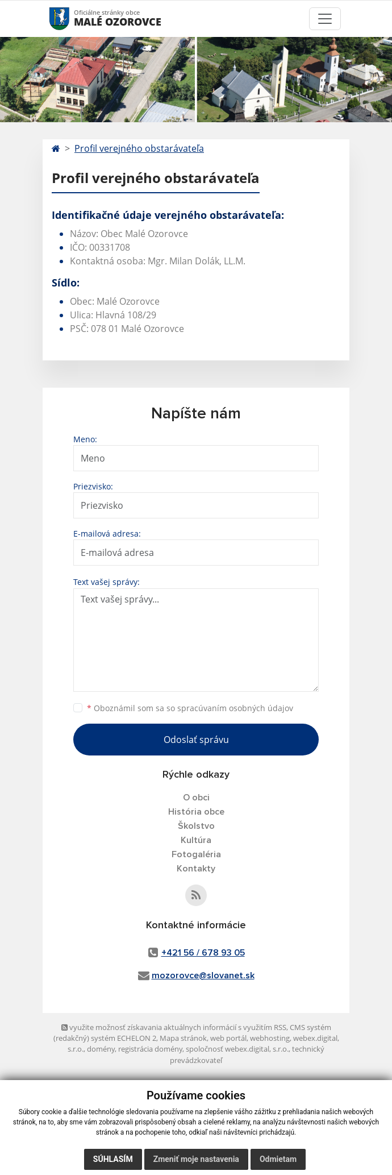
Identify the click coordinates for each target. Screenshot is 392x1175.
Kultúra (196, 840)
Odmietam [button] (278, 1159)
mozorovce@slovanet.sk (203, 975)
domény (101, 1049)
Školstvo (196, 826)
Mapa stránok (183, 1038)
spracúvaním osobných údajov (235, 708)
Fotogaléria (196, 854)
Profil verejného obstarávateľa (139, 148)
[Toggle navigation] (325, 18)
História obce (196, 811)
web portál (228, 1038)
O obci (196, 797)
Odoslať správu (196, 739)
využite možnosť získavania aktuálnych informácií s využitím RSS (173, 1027)
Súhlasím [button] (113, 1159)
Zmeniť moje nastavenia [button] (196, 1159)
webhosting (270, 1038)
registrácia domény (150, 1049)
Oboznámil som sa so (190, 708)
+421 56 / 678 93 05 (203, 952)
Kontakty (196, 868)
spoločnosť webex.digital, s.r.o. (237, 1049)
